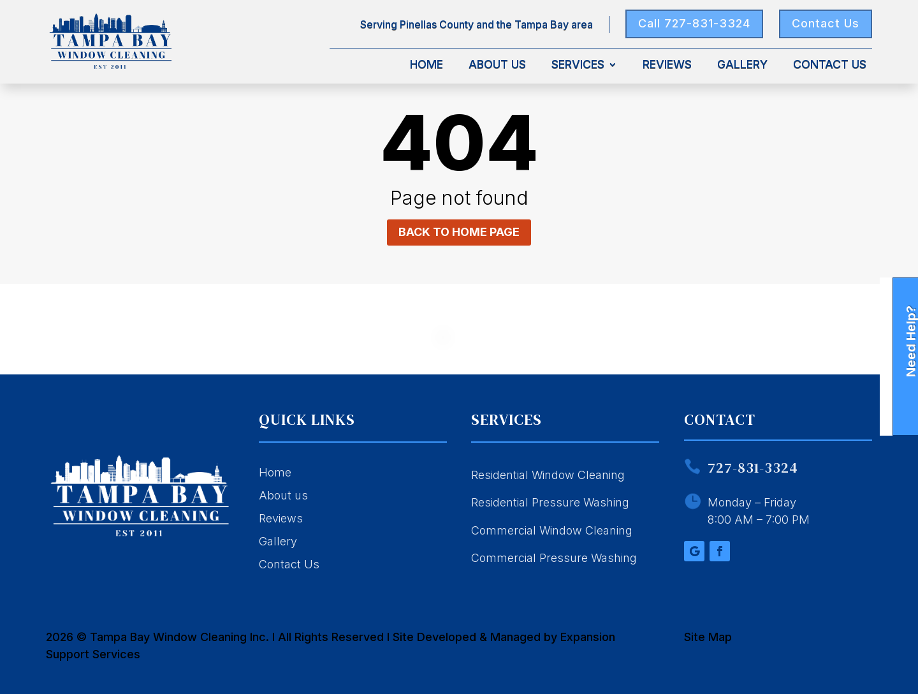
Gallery (742, 65)
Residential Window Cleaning (548, 475)
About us (283, 495)
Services (577, 65)
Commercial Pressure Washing (554, 558)
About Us (497, 65)
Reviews (667, 65)
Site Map (708, 637)
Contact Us (825, 23)
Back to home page (459, 232)
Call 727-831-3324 (694, 23)
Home (426, 65)
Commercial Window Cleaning (551, 530)
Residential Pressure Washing (550, 502)
